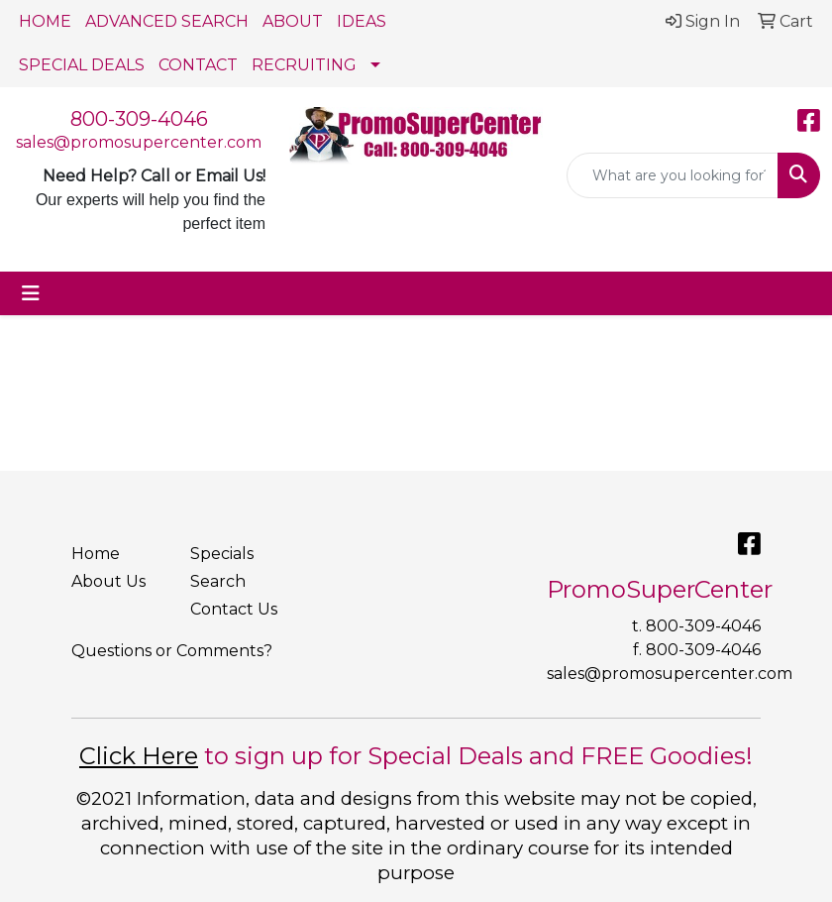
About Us (108, 581)
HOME (45, 21)
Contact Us (233, 609)
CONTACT (198, 65)
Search (218, 581)
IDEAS (361, 21)
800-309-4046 (139, 119)
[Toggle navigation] (31, 293)
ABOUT (292, 21)
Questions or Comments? (171, 650)
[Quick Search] (673, 175)
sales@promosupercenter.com (138, 142)
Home (95, 553)
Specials (222, 553)
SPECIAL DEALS (82, 65)
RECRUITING (304, 65)
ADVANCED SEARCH (167, 21)
